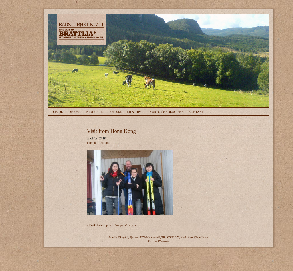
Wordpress (164, 241)
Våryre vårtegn (125, 225)
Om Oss (74, 111)
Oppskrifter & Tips (126, 111)
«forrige (92, 142)
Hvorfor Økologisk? (165, 111)
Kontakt (196, 111)
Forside (56, 111)
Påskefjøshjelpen (99, 225)
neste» (105, 142)
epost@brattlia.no (198, 237)
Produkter (95, 111)
